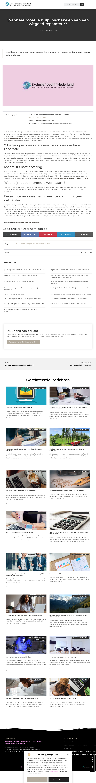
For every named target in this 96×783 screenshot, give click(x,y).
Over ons (67, 742)
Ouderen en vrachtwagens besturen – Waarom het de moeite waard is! (68, 616)
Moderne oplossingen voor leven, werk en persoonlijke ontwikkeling (21, 288)
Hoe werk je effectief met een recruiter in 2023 (22, 698)
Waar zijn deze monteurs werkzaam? (42, 120)
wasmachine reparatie (41, 244)
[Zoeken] (82, 4)
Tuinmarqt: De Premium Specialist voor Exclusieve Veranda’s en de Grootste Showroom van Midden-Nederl (24, 304)
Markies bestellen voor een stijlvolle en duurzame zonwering (71, 294)
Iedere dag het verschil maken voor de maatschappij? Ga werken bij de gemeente (25, 574)
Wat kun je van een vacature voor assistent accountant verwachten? (69, 532)
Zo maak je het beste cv (58, 574)
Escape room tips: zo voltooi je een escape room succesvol (23, 298)
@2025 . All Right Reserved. (20, 767)
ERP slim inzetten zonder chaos (14, 294)
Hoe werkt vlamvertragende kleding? (18, 657)
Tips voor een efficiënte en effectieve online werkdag (24, 615)
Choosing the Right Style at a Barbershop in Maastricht (69, 303)
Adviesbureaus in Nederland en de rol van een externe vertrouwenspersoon (68, 408)
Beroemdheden (82, 745)
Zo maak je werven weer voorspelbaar (19, 407)
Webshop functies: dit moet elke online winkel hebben (69, 298)
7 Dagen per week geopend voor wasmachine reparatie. (50, 115)
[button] (68, 755)
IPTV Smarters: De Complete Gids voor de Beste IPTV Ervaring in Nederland (24, 270)
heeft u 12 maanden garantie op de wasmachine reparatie (66, 178)
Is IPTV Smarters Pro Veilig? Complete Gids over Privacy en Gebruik (70, 270)
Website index (68, 748)
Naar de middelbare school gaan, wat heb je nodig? (67, 490)
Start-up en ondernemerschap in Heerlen (20, 532)
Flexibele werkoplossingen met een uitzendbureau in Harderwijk (24, 449)
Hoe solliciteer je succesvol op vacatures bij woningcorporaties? (21, 491)
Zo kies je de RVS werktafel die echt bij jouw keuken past (69, 288)
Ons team (75, 742)
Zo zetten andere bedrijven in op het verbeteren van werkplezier (21, 310)
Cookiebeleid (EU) (69, 745)
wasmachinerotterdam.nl (13, 138)
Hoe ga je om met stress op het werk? (63, 698)
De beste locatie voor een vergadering (63, 657)
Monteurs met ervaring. (38, 117)
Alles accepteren (37, 780)
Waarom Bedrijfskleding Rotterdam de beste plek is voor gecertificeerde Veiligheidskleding (69, 276)
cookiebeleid (54, 771)
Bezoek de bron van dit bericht (27, 222)
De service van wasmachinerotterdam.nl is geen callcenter (51, 123)
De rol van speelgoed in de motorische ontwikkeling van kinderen (69, 282)
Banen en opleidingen (48, 30)
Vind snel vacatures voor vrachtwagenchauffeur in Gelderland (67, 449)
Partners (83, 742)
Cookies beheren (59, 780)
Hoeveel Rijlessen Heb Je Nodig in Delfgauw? (19, 281)
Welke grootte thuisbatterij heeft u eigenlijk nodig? (20, 275)
